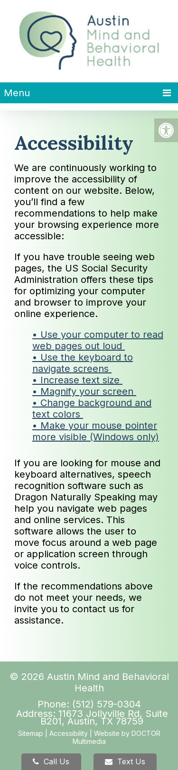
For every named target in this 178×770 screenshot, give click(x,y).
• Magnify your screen (84, 391)
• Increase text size (77, 380)
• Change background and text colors (91, 408)
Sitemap (30, 733)
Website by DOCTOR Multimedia (116, 737)
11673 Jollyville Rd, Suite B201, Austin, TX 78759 (104, 717)
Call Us (51, 761)
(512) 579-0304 (106, 704)
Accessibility (68, 733)
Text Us (125, 761)
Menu (17, 93)
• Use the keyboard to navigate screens (82, 363)
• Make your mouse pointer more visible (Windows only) (95, 431)
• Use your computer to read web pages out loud (97, 340)
